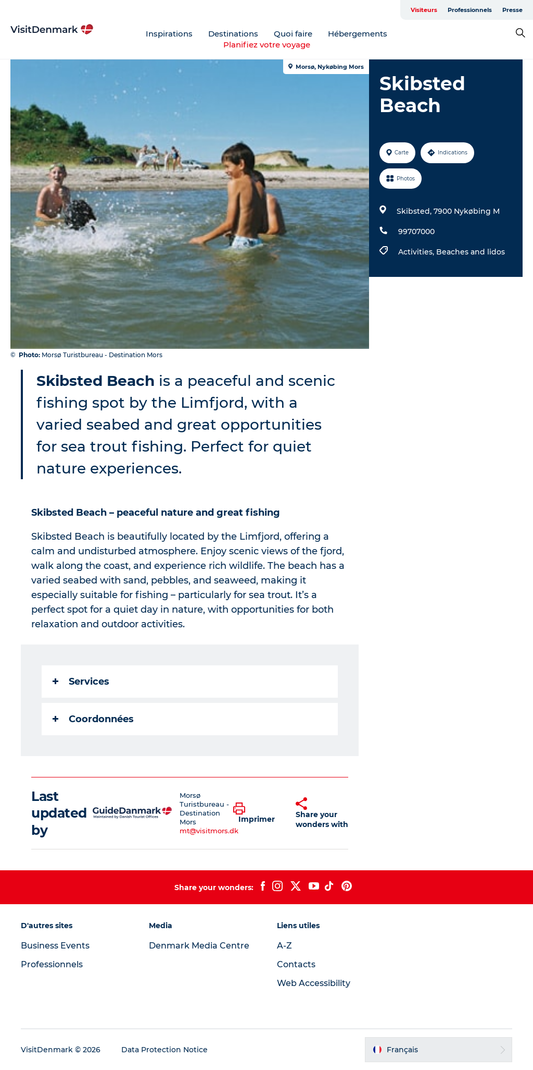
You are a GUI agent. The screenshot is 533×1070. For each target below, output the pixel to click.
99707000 (416, 231)
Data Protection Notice (164, 1049)
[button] (256, 813)
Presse (512, 10)
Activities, (417, 252)
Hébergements (357, 34)
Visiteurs (424, 10)
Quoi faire (293, 34)
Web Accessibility (313, 983)
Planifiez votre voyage (266, 45)
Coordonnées (93, 719)
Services (81, 681)
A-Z (284, 946)
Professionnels (470, 10)
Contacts (296, 964)
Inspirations (169, 34)
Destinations (233, 34)
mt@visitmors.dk (209, 830)
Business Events (55, 946)
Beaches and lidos (470, 252)
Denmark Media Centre (199, 946)
